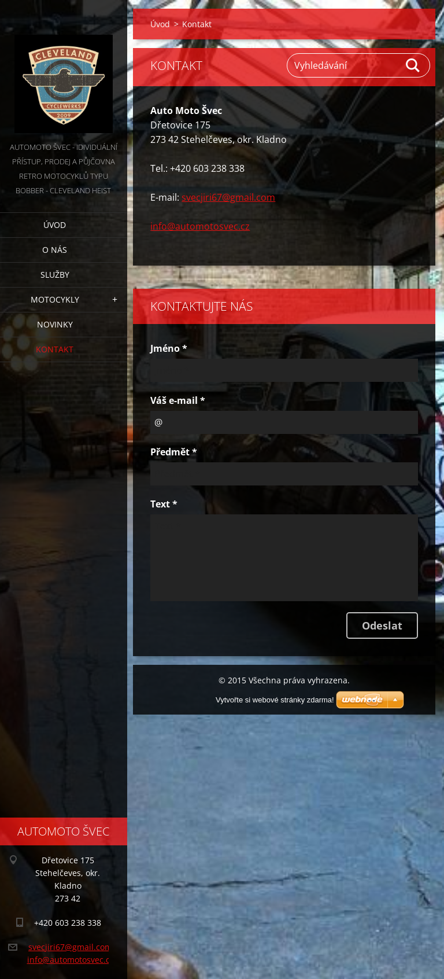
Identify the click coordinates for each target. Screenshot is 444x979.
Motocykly (55, 299)
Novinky (55, 324)
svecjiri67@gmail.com (228, 197)
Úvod (54, 224)
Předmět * (173, 452)
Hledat (413, 65)
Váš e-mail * (177, 400)
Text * (163, 504)
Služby (54, 274)
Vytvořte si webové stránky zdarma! (275, 699)
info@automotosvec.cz (200, 226)
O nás (54, 249)
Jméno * (168, 348)
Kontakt (54, 349)
